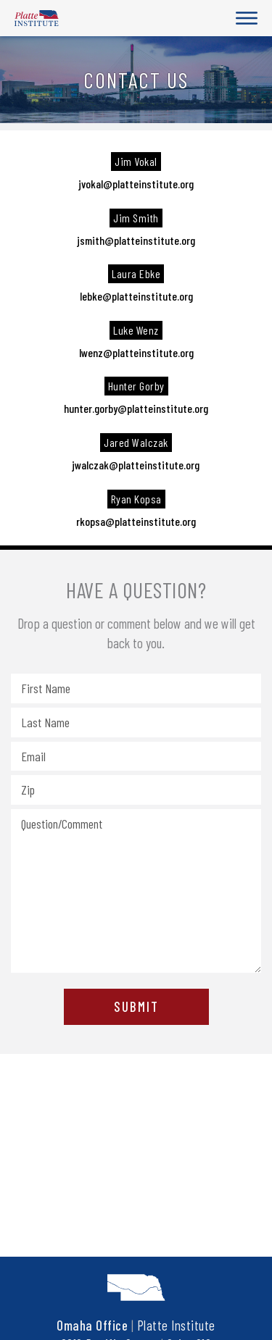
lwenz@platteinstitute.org (136, 352)
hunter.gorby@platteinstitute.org (136, 408)
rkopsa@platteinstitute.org (136, 521)
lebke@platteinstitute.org (136, 296)
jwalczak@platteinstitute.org (136, 465)
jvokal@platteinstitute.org (136, 183)
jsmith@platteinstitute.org (136, 240)
